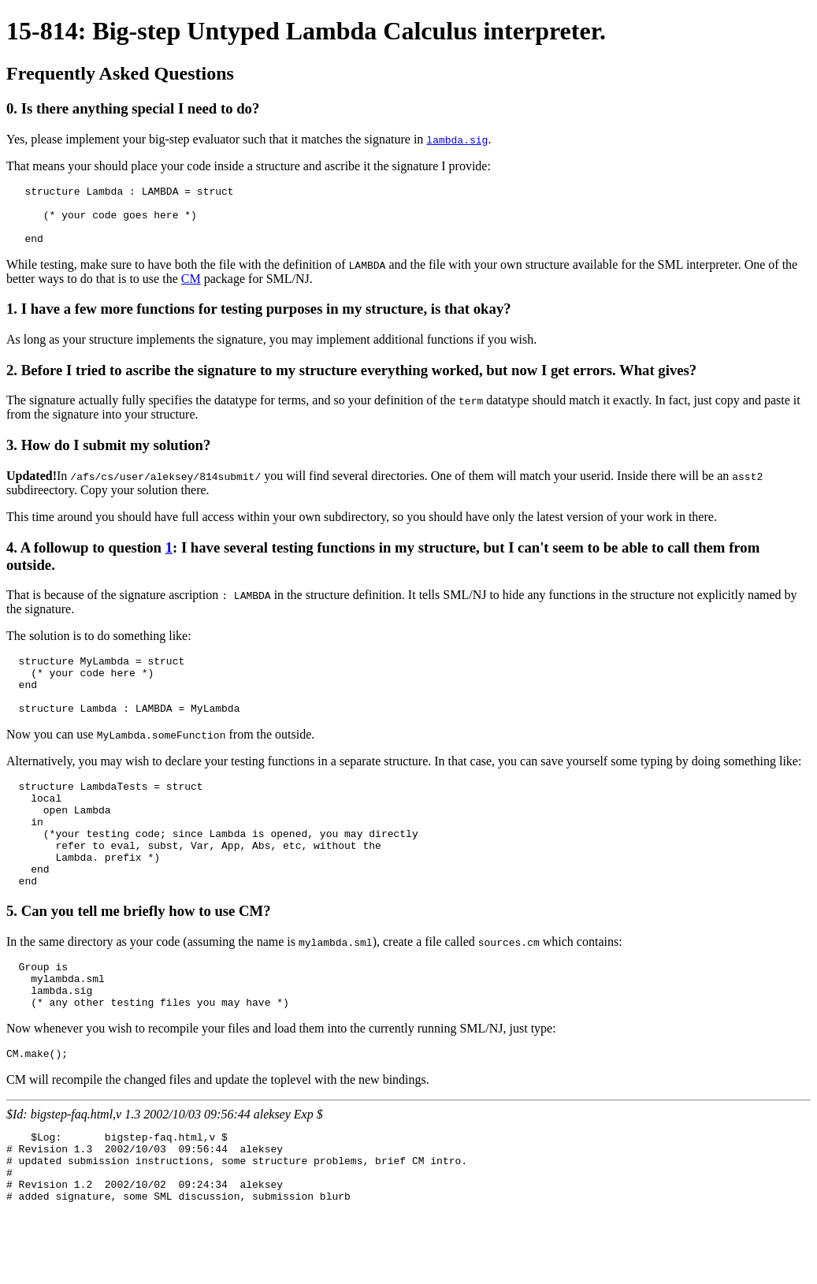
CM (191, 290)
